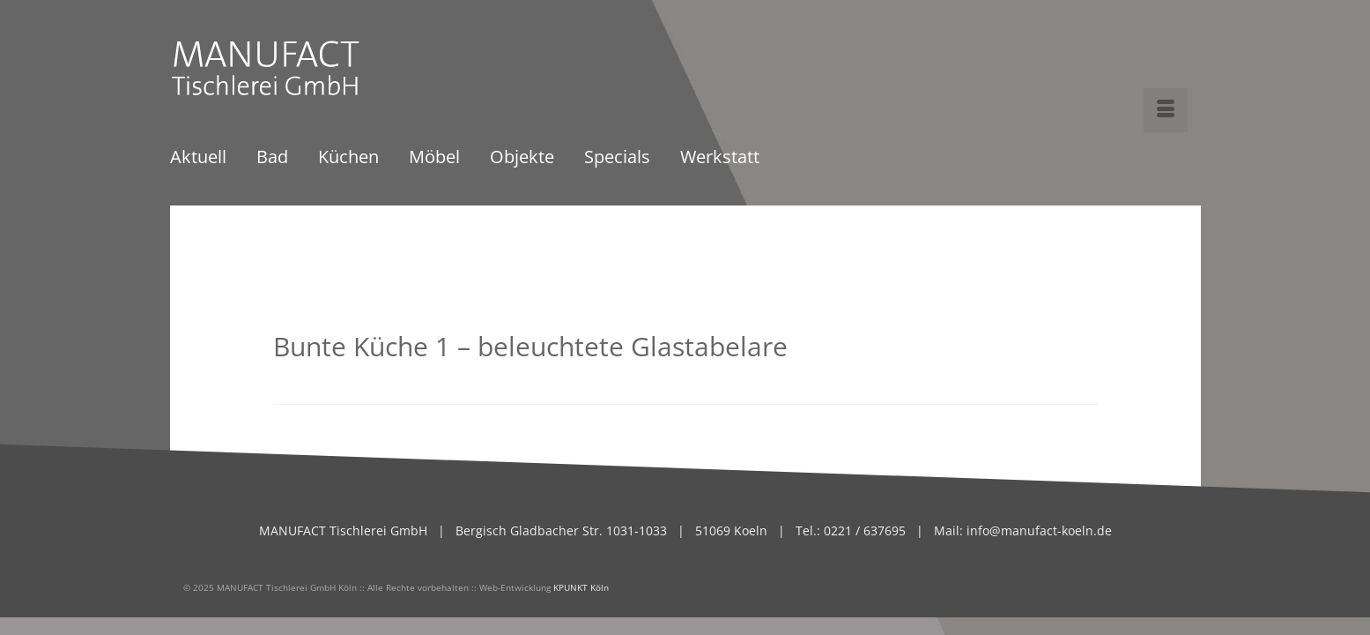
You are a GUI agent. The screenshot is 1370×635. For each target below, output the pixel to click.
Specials (617, 158)
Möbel (434, 158)
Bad (272, 158)
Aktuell (198, 158)
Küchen (348, 158)
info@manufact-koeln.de (1039, 530)
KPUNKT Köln (581, 587)
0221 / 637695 (863, 530)
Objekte (522, 158)
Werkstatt (719, 158)
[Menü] (1166, 110)
